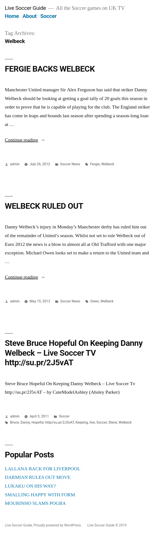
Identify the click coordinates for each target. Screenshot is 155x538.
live (92, 422)
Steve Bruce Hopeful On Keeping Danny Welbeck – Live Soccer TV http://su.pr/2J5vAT (74, 352)
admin (15, 164)
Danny (25, 422)
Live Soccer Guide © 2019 (107, 525)
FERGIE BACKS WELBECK (50, 69)
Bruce (14, 422)
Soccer (48, 16)
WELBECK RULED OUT (44, 206)
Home (12, 16)
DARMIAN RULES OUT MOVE (37, 477)
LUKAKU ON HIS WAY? (30, 486)
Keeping (82, 422)
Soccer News (70, 164)
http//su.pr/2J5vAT (59, 422)
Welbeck (107, 164)
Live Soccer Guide (25, 8)
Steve (112, 422)
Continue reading (25, 140)
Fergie (95, 164)
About (30, 16)
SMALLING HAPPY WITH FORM (40, 495)
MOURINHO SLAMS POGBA (35, 503)
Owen (94, 301)
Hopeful (38, 422)
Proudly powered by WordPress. (58, 525)
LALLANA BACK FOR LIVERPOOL (42, 469)
